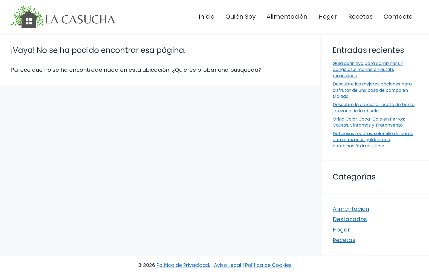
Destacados (350, 219)
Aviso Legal (227, 265)
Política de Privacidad (182, 265)
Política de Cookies (268, 265)
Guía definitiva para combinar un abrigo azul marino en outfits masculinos (368, 69)
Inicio (207, 16)
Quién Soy (240, 16)
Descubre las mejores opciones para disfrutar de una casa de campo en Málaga (372, 90)
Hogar (327, 16)
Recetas (360, 16)
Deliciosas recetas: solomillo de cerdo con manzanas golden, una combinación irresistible (373, 139)
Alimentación (287, 16)
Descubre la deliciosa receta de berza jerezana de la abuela (373, 107)
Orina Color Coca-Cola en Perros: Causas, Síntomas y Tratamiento (369, 122)
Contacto (398, 16)
